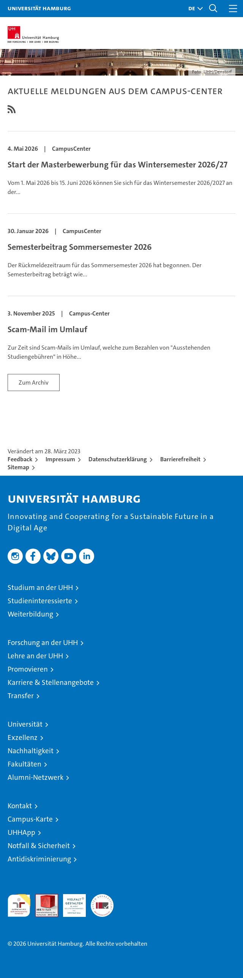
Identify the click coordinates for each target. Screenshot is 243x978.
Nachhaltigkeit (31, 751)
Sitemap (18, 467)
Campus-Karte (30, 819)
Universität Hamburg (39, 8)
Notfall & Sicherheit (39, 845)
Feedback (20, 459)
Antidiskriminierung (39, 859)
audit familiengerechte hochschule (19, 905)
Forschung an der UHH (43, 642)
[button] (193, 8)
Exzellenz (23, 737)
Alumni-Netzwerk (35, 777)
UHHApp (21, 832)
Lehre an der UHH (35, 656)
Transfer (21, 695)
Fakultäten (24, 764)
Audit (42, 898)
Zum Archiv (34, 382)
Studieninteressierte (40, 601)
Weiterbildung (30, 614)
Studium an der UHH (40, 587)
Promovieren (28, 669)
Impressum (60, 459)
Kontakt (20, 806)
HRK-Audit (70, 902)
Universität (25, 724)
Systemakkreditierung (102, 898)
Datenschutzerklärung (117, 459)
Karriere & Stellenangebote (51, 682)
